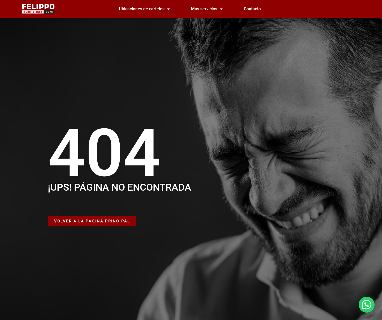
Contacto (252, 8)
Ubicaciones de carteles (144, 9)
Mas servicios (207, 9)
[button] (367, 305)
